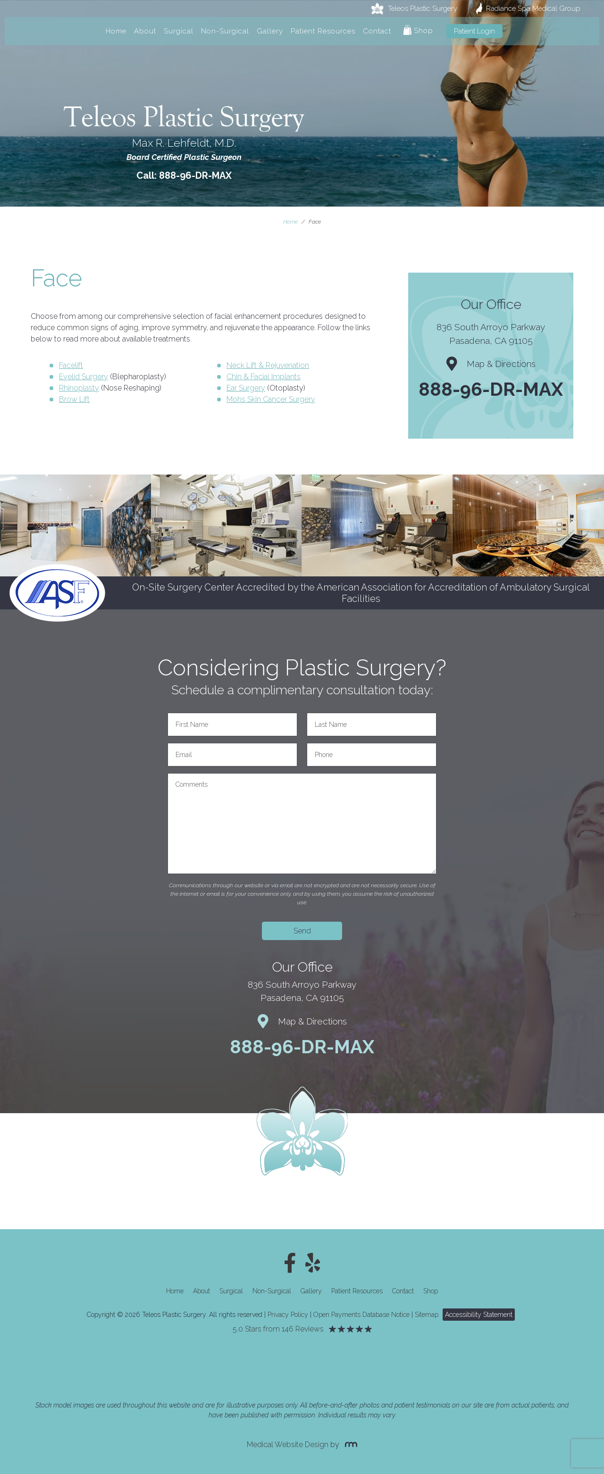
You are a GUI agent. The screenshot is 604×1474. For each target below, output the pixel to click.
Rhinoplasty (79, 387)
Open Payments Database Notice (361, 1314)
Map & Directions (491, 364)
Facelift (71, 365)
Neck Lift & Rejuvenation (267, 365)
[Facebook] (290, 1263)
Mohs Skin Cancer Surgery (270, 399)
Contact (377, 31)
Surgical (178, 31)
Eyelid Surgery (83, 376)
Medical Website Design (287, 1444)
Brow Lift (74, 399)
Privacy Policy (288, 1314)
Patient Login (474, 31)
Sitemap (426, 1314)
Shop (418, 30)
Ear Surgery (245, 387)
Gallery (270, 31)
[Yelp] (313, 1263)
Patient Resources (323, 31)
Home (116, 31)
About (145, 31)
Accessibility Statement (478, 1314)
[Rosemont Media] (349, 1444)
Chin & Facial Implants (263, 376)
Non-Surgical (225, 31)
